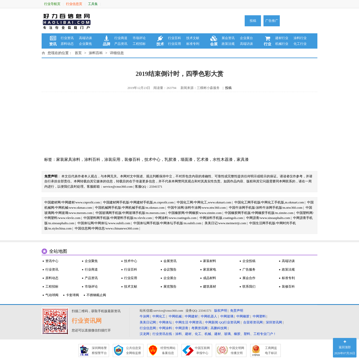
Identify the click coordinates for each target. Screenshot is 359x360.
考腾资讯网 (199, 328)
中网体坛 (165, 322)
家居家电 (209, 269)
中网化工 (158, 316)
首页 (78, 53)
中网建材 (191, 316)
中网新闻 (211, 322)
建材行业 (281, 38)
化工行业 (300, 44)
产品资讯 (120, 44)
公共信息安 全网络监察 (133, 350)
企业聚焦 (85, 44)
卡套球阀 (72, 295)
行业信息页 (74, 4)
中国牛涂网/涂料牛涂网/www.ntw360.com (196, 207)
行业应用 (174, 44)
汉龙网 (144, 334)
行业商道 (120, 38)
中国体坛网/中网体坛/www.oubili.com (103, 223)
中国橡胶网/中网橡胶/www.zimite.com (195, 213)
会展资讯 (169, 261)
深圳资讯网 (274, 322)
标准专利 (192, 44)
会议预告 (169, 269)
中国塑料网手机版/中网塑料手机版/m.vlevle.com (117, 218)
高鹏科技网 (219, 328)
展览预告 (169, 286)
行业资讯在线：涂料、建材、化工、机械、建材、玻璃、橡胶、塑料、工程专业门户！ (214, 334)
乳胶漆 (170, 159)
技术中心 (152, 159)
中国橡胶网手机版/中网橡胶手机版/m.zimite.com (259, 213)
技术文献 (192, 38)
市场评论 (139, 38)
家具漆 (243, 159)
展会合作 (248, 278)
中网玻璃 (226, 316)
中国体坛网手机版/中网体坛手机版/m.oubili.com (167, 223)
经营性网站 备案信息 (167, 350)
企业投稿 (248, 261)
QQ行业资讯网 (229, 322)
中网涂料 (165, 328)
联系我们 (248, 286)
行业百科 (174, 38)
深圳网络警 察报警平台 (99, 350)
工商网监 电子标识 (271, 350)
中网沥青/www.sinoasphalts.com (268, 218)
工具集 (93, 4)
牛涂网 (144, 316)
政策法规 (228, 44)
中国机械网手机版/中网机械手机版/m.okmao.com (129, 207)
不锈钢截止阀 (96, 295)
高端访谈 (85, 38)
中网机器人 (209, 316)
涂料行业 (300, 38)
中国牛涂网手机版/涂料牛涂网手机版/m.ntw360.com (265, 207)
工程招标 (139, 44)
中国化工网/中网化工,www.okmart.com (204, 202)
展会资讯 (228, 38)
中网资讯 (195, 322)
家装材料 (209, 261)
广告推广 (271, 21)
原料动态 (67, 44)
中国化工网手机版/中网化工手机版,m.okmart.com (269, 202)
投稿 (253, 21)
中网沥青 (181, 328)
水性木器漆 (223, 159)
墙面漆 (187, 159)
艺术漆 (203, 159)
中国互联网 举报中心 (202, 350)
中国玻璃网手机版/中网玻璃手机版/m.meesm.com (130, 213)
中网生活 (181, 322)
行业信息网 (148, 328)
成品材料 (209, 278)
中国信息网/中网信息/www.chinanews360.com (107, 228)
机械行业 (281, 44)
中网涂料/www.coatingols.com (175, 218)
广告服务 (248, 269)
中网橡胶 (242, 316)
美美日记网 (148, 322)
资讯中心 (51, 261)
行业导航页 (52, 4)
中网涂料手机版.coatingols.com (221, 218)
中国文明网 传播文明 (236, 350)
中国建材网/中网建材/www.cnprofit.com (72, 202)
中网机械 (175, 316)
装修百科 (132, 159)
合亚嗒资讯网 (253, 322)
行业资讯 (67, 38)
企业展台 (246, 38)
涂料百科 (96, 53)
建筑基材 (209, 286)
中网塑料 (259, 316)
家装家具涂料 (68, 159)
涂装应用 (112, 159)
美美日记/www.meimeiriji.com (225, 223)
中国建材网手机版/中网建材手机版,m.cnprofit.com (138, 202)
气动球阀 (51, 295)
